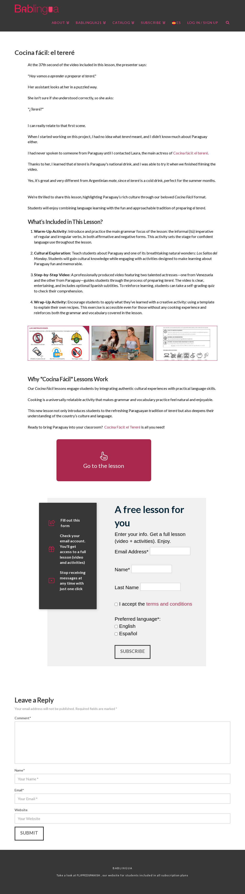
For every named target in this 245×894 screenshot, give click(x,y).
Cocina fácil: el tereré (190, 153)
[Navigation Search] (225, 23)
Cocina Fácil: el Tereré (122, 427)
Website (21, 810)
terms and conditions (169, 604)
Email (19, 790)
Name (20, 770)
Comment (23, 718)
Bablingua (122, 868)
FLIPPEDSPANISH (89, 875)
